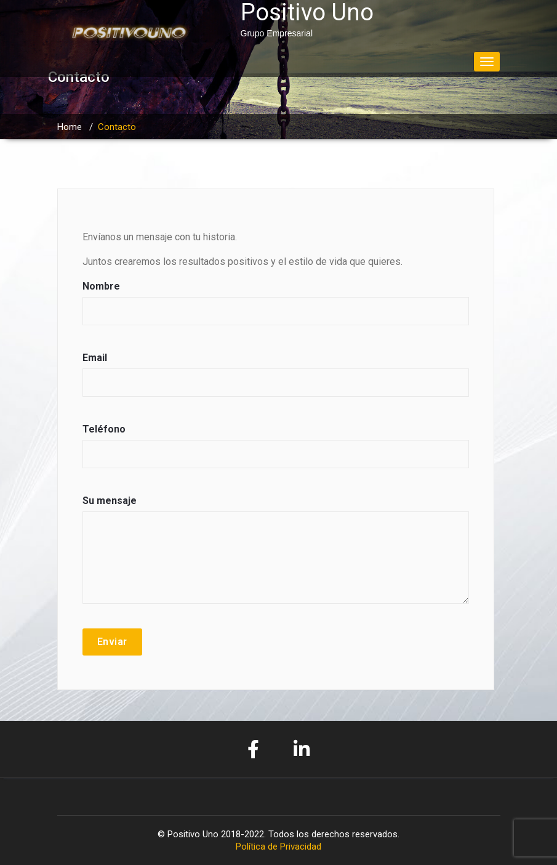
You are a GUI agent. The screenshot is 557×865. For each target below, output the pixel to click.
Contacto (117, 126)
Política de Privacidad (278, 846)
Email (275, 380)
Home (69, 126)
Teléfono (275, 452)
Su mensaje (275, 555)
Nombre (275, 309)
